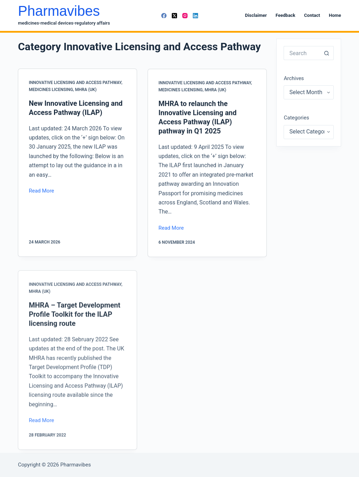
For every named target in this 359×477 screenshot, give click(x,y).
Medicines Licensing (51, 89)
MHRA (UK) (85, 89)
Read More (41, 191)
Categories (296, 118)
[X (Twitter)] (174, 15)
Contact (312, 15)
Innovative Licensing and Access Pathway (75, 82)
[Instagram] (185, 15)
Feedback (285, 15)
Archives (294, 78)
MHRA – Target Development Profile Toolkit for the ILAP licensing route (74, 318)
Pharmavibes (59, 11)
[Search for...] (301, 53)
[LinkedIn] (195, 15)
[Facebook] (164, 15)
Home (335, 15)
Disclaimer (256, 15)
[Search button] (327, 53)
